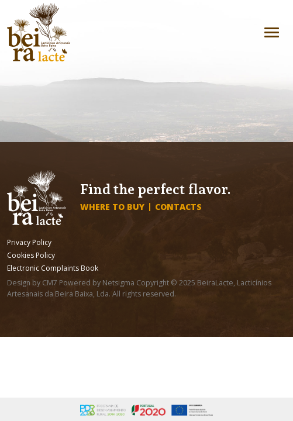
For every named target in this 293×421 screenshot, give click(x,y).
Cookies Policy (31, 255)
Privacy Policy (29, 242)
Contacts (178, 207)
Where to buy (112, 207)
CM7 (49, 283)
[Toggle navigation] (271, 32)
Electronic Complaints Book (52, 268)
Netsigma (118, 283)
